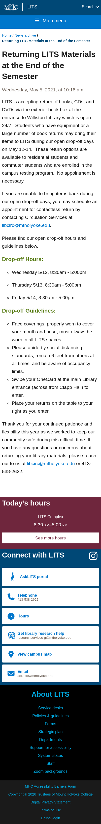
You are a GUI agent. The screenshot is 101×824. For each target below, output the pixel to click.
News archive (25, 35)
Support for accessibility (50, 747)
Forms (50, 724)
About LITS (51, 694)
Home (6, 35)
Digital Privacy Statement (50, 802)
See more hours (50, 537)
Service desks (50, 708)
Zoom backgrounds (50, 771)
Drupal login (50, 818)
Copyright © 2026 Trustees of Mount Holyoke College (50, 794)
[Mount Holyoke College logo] (12, 7)
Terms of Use (50, 810)
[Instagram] (93, 557)
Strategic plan (50, 732)
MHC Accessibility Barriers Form (50, 786)
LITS (32, 6)
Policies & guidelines (50, 716)
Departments (50, 740)
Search (90, 7)
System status (50, 755)
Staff (50, 763)
